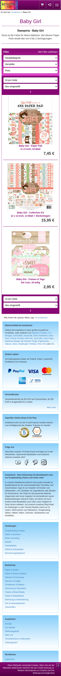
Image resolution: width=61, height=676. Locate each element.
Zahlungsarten (11, 642)
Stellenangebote (12, 631)
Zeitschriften (10, 607)
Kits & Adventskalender (15, 603)
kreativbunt (16, 12)
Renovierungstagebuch (15, 553)
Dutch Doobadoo (40, 336)
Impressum (10, 659)
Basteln (8, 542)
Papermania (43, 341)
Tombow (32, 344)
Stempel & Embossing (14, 577)
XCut (44, 344)
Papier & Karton (12, 570)
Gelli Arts (29, 338)
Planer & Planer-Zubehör (16, 573)
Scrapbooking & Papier (15, 531)
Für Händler (10, 627)
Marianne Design (12, 341)
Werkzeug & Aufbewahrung (16, 599)
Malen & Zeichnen (13, 534)
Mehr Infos (51, 407)
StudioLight (23, 344)
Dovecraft (28, 336)
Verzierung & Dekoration (15, 588)
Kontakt (8, 624)
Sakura (8, 344)
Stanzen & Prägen (13, 581)
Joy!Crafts (38, 338)
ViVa (39, 344)
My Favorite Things (29, 341)
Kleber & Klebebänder (14, 596)
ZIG (52, 344)
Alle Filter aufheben (48, 52)
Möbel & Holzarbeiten (14, 549)
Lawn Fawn (48, 338)
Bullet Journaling (12, 538)
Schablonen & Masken (14, 585)
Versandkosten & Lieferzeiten (17, 639)
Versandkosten (41, 317)
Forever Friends (17, 338)
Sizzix (14, 344)
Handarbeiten (11, 546)
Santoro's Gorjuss (39, 333)
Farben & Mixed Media (15, 592)
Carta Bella (18, 336)
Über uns (9, 635)
